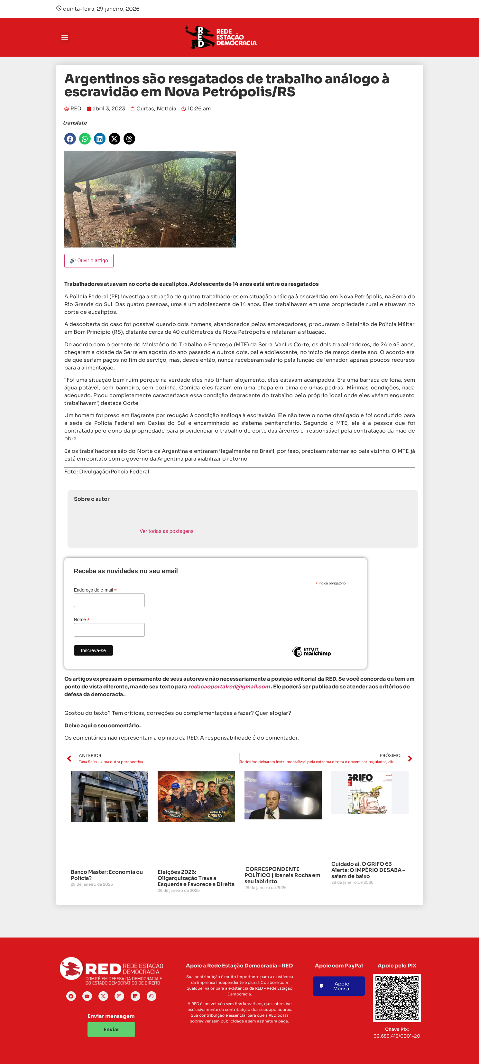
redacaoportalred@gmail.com (229, 686)
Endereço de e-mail (95, 590)
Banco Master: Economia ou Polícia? (107, 875)
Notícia (166, 108)
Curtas (145, 108)
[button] (65, 37)
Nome (82, 619)
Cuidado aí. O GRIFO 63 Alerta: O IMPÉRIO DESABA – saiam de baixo (368, 870)
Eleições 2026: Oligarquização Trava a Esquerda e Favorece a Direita (196, 878)
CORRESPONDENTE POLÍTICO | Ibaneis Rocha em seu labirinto (282, 875)
